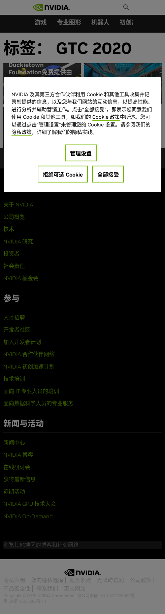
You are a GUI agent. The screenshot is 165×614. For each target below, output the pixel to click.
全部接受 (108, 174)
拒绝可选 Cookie (63, 174)
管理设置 (81, 153)
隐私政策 (21, 132)
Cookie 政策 (106, 117)
